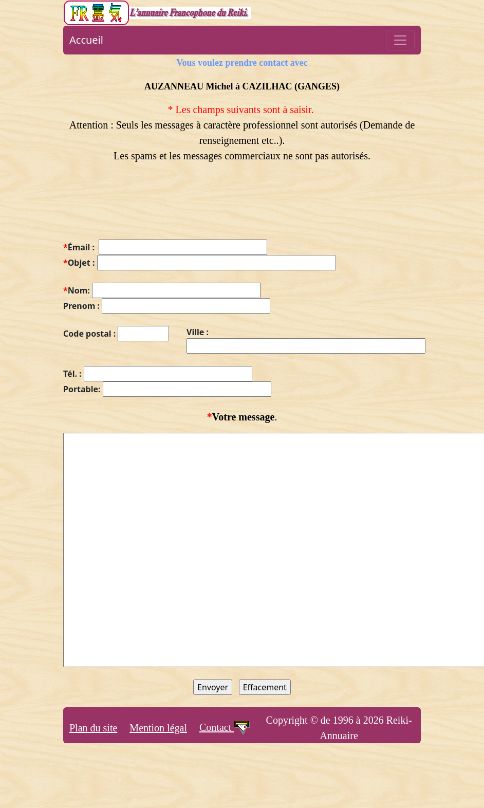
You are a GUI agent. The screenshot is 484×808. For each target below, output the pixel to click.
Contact (225, 727)
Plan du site (93, 727)
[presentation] (141, 207)
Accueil (86, 40)
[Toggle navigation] (400, 40)
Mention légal (158, 727)
